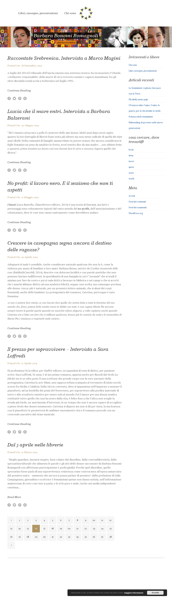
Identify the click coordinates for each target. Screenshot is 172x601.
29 (36, 536)
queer (131, 166)
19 (61, 528)
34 (77, 536)
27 (20, 536)
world (131, 178)
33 (69, 536)
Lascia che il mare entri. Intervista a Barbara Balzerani (58, 114)
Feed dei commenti (138, 207)
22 (86, 528)
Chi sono (133, 64)
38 (110, 536)
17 (44, 528)
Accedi (132, 195)
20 (69, 528)
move (131, 161)
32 (61, 536)
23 (94, 528)
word (131, 172)
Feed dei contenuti (137, 201)
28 (28, 536)
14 (20, 528)
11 (102, 520)
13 (11, 528)
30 (44, 536)
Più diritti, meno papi (138, 99)
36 (94, 536)
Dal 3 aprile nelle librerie (35, 444)
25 (110, 528)
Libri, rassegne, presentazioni (143, 70)
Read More (14, 496)
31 (53, 536)
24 (102, 528)
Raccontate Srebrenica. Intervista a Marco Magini (63, 58)
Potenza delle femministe (141, 116)
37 (102, 536)
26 (11, 536)
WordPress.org (136, 213)
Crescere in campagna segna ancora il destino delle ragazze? (59, 246)
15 (28, 528)
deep (131, 155)
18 (53, 528)
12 (110, 520)
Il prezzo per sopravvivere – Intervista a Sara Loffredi (57, 352)
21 (77, 528)
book (131, 149)
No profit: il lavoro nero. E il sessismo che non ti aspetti (60, 186)
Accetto (155, 593)
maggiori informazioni (133, 593)
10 (94, 520)
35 (86, 536)
